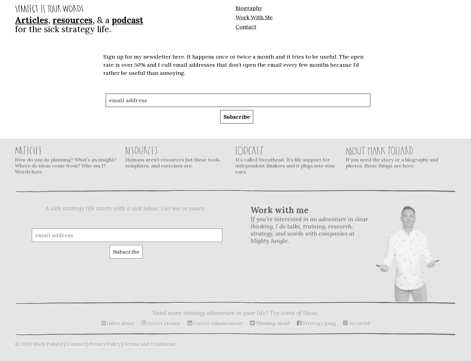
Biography (248, 8)
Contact (245, 26)
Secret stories (160, 323)
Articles (31, 20)
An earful (356, 323)
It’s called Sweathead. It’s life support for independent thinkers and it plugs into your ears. (286, 160)
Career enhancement (215, 323)
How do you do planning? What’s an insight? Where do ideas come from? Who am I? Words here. (66, 160)
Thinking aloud (270, 323)
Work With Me (254, 17)
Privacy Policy (104, 344)
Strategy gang (316, 323)
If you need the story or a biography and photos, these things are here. (397, 157)
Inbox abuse (118, 323)
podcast (127, 20)
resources (73, 20)
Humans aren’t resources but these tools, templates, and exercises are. (176, 157)
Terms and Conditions (149, 344)
